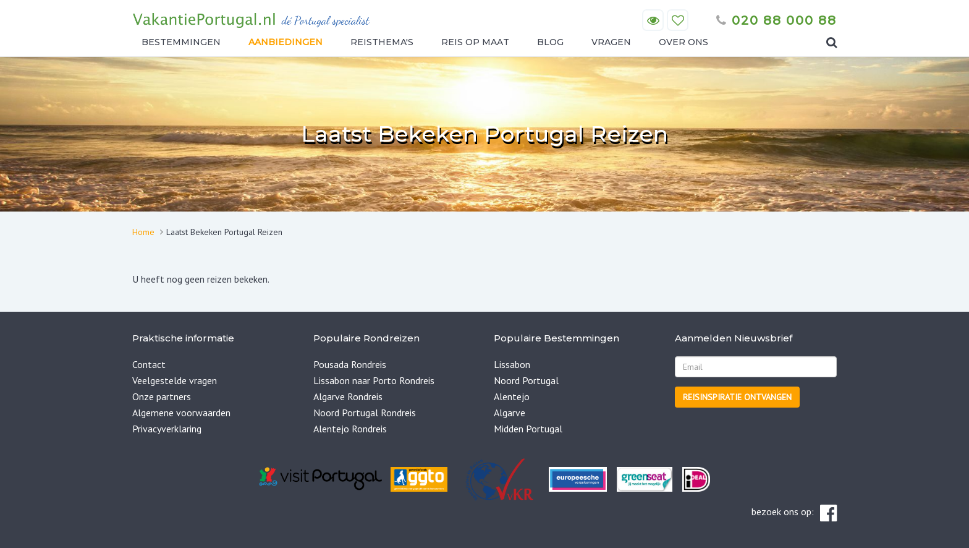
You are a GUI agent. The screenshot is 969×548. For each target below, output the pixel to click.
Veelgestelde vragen (174, 380)
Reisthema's (381, 42)
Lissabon (512, 364)
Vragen (611, 42)
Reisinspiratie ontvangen (737, 397)
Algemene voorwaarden (181, 412)
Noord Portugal (526, 380)
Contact (149, 364)
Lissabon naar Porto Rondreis (373, 380)
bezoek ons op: (794, 513)
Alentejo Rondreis (350, 428)
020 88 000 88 (776, 20)
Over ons (683, 42)
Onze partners (161, 396)
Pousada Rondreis (349, 364)
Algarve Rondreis (348, 396)
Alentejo (512, 396)
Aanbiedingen (285, 42)
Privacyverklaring (166, 428)
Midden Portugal (528, 428)
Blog (550, 42)
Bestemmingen (181, 42)
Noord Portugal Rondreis (364, 412)
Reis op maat (475, 42)
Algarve (509, 412)
